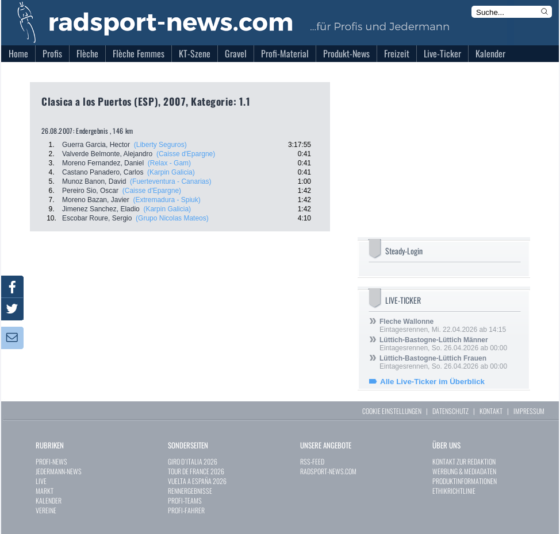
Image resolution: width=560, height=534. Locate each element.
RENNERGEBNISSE (190, 491)
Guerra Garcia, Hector (96, 145)
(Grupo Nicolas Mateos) (172, 218)
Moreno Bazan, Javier (95, 200)
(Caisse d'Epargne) (185, 154)
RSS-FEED (312, 461)
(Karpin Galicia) (171, 172)
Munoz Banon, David (94, 181)
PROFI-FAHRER (186, 510)
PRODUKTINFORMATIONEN (464, 481)
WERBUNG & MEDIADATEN (464, 471)
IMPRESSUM (528, 411)
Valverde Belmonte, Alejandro (107, 154)
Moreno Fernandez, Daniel (103, 163)
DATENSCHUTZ (450, 411)
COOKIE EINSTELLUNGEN (391, 411)
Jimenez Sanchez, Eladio (101, 209)
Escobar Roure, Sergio (97, 218)
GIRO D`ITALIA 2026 (192, 461)
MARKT (44, 491)
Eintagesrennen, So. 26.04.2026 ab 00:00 (443, 344)
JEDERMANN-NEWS (59, 471)
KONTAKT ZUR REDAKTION (464, 461)
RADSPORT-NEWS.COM (328, 471)
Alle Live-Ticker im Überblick (432, 381)
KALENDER (49, 500)
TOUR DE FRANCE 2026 (196, 471)
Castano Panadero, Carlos (102, 172)
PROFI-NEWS (51, 461)
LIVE (41, 481)
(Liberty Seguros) (160, 145)
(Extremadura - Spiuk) (166, 200)
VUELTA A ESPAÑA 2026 (197, 481)
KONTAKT (491, 411)
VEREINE (46, 510)
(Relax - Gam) (169, 163)
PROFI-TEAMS (185, 500)
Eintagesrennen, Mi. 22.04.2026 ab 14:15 (442, 326)
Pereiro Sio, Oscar (90, 191)
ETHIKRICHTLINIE (453, 491)
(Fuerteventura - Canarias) (170, 181)
